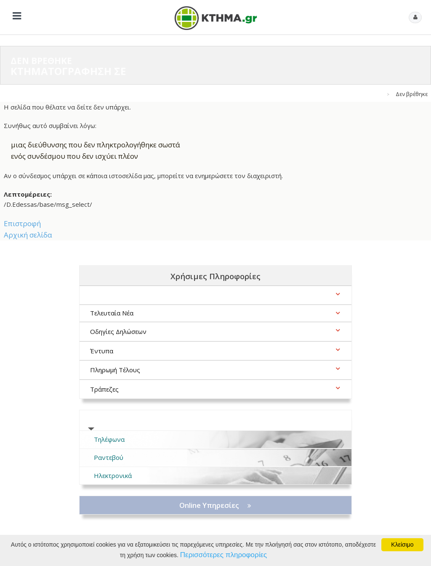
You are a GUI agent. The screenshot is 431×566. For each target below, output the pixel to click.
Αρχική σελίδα (28, 235)
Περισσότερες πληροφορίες (223, 555)
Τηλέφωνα (109, 439)
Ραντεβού (108, 457)
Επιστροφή (22, 223)
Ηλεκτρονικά (113, 475)
